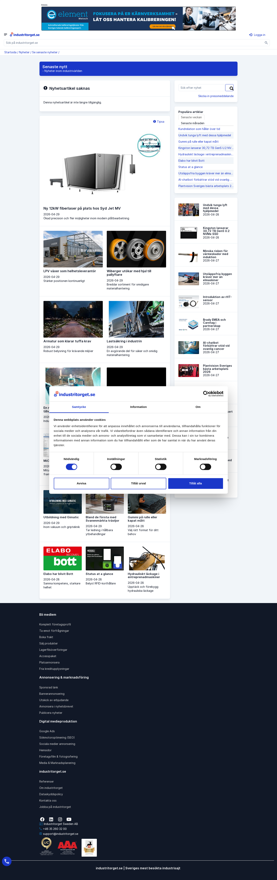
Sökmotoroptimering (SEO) (57, 737)
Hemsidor (45, 750)
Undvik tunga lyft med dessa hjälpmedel (204, 135)
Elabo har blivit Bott (191, 160)
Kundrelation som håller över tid (199, 129)
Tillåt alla (195, 483)
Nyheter (24, 52)
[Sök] (266, 42)
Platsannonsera (49, 662)
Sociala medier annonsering (57, 743)
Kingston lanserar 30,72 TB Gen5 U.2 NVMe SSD (206, 148)
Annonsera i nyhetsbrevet (56, 706)
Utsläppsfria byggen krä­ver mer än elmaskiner (206, 173)
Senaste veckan (191, 117)
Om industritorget (51, 787)
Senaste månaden (192, 123)
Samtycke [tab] (79, 407)
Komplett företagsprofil (55, 624)
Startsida (10, 52)
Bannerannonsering (51, 693)
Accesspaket (47, 656)
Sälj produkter (48, 643)
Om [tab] (197, 407)
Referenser (46, 781)
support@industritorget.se (58, 833)
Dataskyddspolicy (51, 794)
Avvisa (81, 483)
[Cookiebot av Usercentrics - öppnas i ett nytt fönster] (206, 394)
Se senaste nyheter (45, 52)
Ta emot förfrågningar (54, 630)
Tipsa (158, 121)
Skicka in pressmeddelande (216, 96)
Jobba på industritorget (55, 806)
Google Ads (47, 731)
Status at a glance (190, 167)
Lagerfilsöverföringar (53, 649)
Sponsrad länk (48, 687)
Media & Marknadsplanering (57, 763)
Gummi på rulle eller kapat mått (198, 141)
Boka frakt (46, 637)
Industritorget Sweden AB (58, 824)
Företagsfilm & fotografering (58, 756)
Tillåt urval (138, 483)
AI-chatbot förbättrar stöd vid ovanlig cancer (206, 179)
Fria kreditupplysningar (54, 668)
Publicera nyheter (50, 712)
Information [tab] (138, 407)
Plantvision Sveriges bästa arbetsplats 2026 (206, 186)
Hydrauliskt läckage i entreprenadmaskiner (206, 154)
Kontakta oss (48, 800)
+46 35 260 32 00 (53, 828)
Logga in (257, 34)
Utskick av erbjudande (53, 700)
